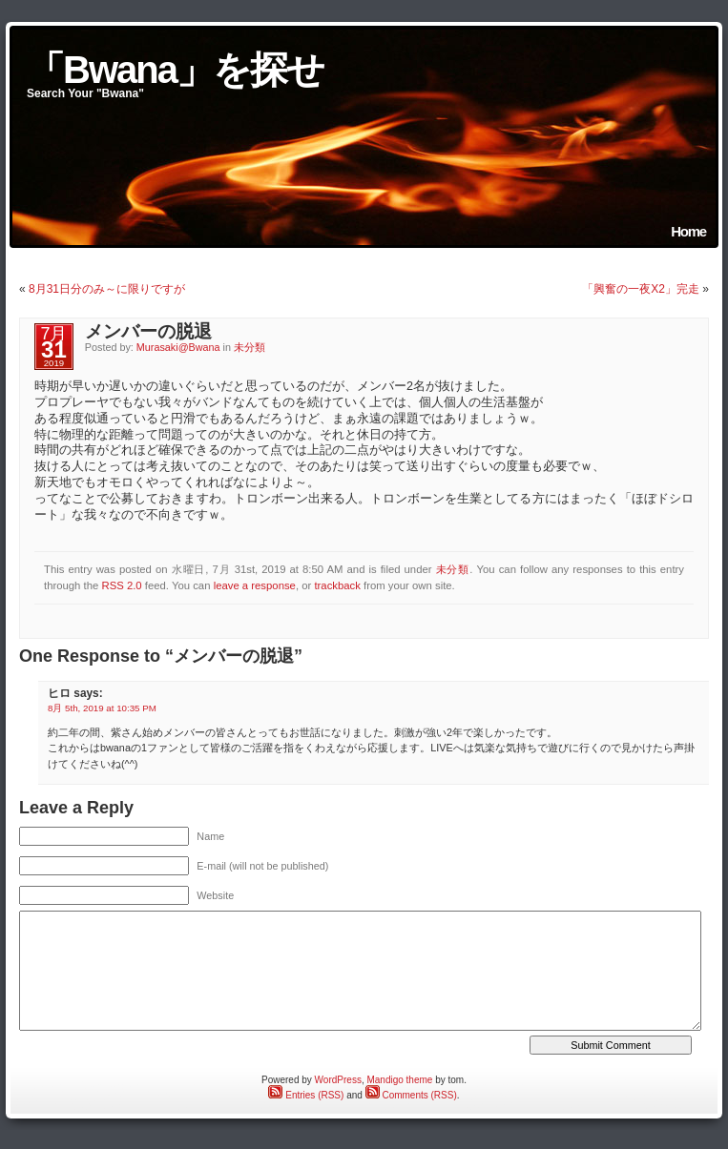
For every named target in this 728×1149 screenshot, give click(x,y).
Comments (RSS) (411, 1095)
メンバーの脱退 (148, 331)
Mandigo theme (399, 1080)
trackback (337, 585)
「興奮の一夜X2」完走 (640, 289)
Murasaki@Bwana (178, 347)
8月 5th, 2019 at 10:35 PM (102, 708)
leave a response (255, 585)
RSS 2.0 (121, 585)
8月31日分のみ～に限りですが (107, 289)
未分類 (249, 347)
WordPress (338, 1080)
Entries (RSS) (305, 1095)
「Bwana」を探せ (175, 70)
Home (688, 231)
